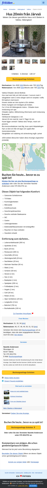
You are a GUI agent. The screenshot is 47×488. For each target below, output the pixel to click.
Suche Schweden (10, 473)
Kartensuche (19, 473)
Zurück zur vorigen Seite (17, 462)
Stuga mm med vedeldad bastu (19, 391)
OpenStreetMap (35, 170)
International (38, 473)
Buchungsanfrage (28, 330)
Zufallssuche (27, 473)
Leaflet (27, 170)
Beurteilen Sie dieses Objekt (12, 454)
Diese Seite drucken (11, 378)
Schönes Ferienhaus (16, 396)
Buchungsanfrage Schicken (23, 79)
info (23, 323)
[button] (23, 155)
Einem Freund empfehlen (13, 381)
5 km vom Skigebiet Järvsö (18, 401)
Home (38, 479)
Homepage (35, 462)
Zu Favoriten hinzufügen (23, 314)
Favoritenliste (26, 479)
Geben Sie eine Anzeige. (20, 413)
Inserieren (33, 479)
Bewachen (18, 479)
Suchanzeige (10, 479)
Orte (33, 473)
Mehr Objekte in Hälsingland (12, 408)
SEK (21, 85)
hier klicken (18, 335)
